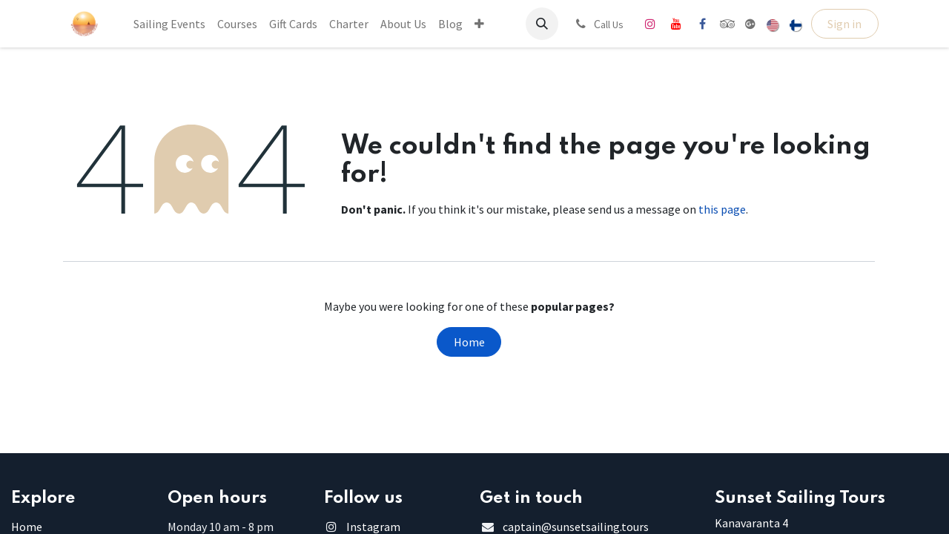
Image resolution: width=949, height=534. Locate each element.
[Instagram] (650, 24)
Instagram (373, 526)
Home (469, 341)
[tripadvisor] (727, 23)
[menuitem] (169, 24)
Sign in (844, 23)
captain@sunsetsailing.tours (576, 526)
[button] (542, 23)
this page (722, 209)
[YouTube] (676, 24)
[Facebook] (702, 24)
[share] (750, 23)
